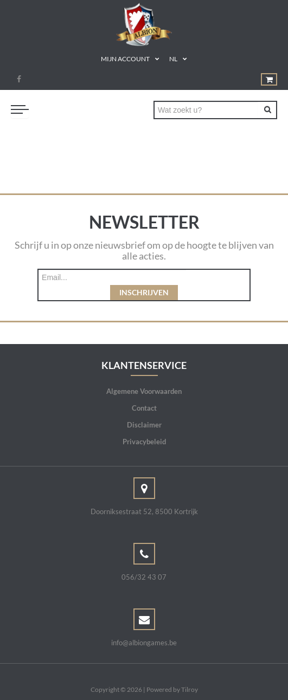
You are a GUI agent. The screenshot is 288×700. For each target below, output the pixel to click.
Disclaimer (144, 409)
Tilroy (189, 674)
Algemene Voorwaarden (144, 376)
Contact (144, 392)
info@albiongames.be (144, 627)
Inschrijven (217, 277)
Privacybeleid (144, 426)
